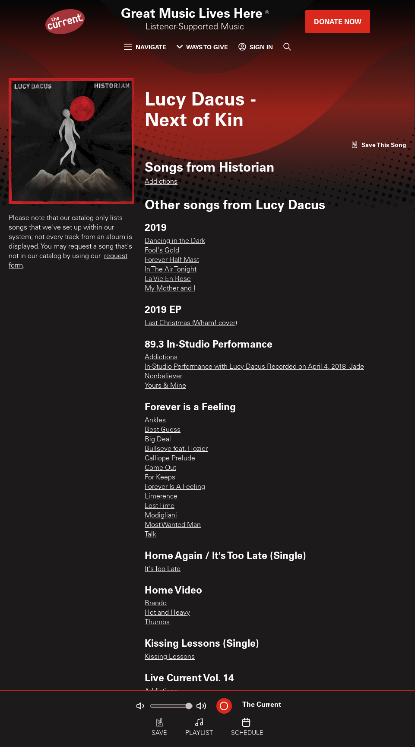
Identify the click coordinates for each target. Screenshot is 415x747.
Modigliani (161, 515)
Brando (156, 603)
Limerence (161, 496)
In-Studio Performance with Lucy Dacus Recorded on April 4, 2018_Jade (254, 367)
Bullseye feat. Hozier (176, 449)
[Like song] (378, 144)
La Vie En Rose (168, 279)
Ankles (155, 420)
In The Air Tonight (170, 269)
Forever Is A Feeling (175, 487)
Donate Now (337, 21)
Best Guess (163, 430)
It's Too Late (163, 569)
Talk (150, 534)
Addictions (161, 182)
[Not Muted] (140, 706)
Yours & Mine (165, 386)
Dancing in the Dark (175, 241)
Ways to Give (202, 47)
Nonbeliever (163, 376)
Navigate (145, 47)
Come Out (160, 468)
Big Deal (158, 439)
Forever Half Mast (172, 260)
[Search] (287, 46)
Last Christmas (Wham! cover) (191, 323)
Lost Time (159, 506)
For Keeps (160, 477)
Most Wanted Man (173, 525)
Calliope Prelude (170, 458)
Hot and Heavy (167, 613)
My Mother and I (170, 288)
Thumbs (157, 622)
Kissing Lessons (170, 657)
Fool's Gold (162, 250)
